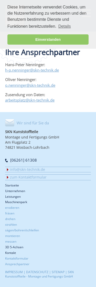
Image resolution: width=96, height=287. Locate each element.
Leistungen (13, 196)
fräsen (9, 213)
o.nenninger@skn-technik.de (30, 85)
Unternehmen (15, 191)
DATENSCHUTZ (37, 272)
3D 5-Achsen (14, 247)
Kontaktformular (16, 258)
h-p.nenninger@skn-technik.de (32, 70)
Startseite (12, 185)
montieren (12, 236)
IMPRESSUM (14, 272)
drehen (10, 219)
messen (10, 241)
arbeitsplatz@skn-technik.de (30, 100)
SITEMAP (58, 272)
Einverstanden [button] (48, 39)
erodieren (12, 207)
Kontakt (10, 253)
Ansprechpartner (17, 264)
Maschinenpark (16, 202)
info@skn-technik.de (27, 169)
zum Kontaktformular (28, 177)
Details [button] (64, 26)
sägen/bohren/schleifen (22, 230)
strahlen (11, 224)
